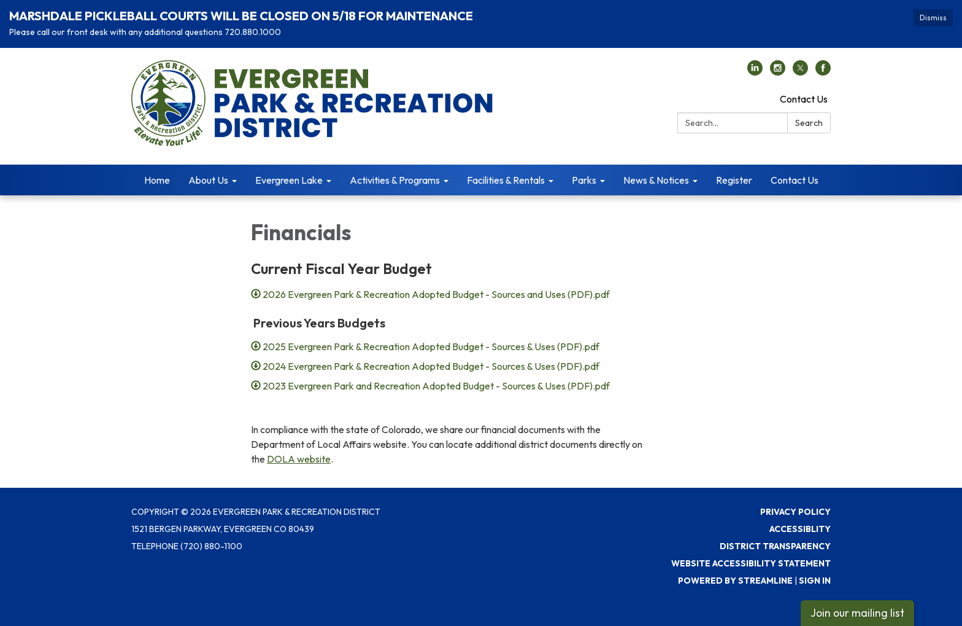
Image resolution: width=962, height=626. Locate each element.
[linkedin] (755, 72)
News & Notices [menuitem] (656, 180)
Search (809, 122)
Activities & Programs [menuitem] (395, 180)
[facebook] (823, 72)
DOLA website (299, 459)
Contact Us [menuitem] (794, 180)
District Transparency (775, 546)
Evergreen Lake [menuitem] (289, 180)
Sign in (815, 580)
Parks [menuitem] (584, 180)
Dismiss (933, 17)
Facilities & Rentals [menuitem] (506, 180)
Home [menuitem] (157, 180)
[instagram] (777, 72)
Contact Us (804, 99)
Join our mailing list (857, 613)
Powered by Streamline (735, 580)
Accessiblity (800, 528)
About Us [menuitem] (208, 180)
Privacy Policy (795, 511)
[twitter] (800, 72)
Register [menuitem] (734, 180)
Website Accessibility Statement (751, 563)
